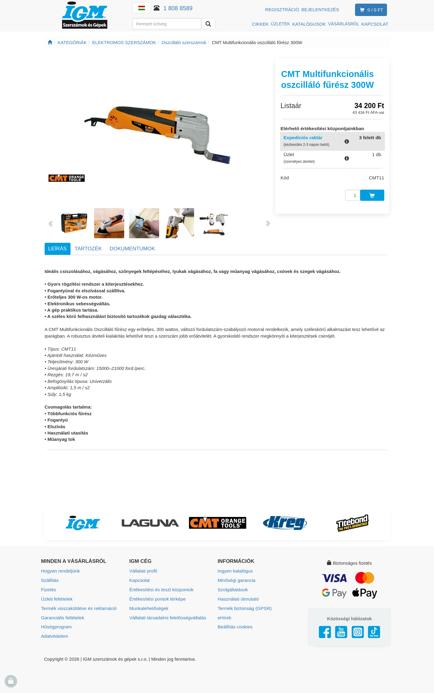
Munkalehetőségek (148, 607)
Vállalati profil (142, 570)
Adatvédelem (54, 634)
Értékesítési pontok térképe (156, 598)
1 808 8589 (178, 8)
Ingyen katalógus (235, 570)
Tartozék (88, 248)
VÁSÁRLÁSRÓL (343, 23)
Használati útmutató (238, 598)
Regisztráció (282, 9)
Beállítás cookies (235, 625)
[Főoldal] (50, 42)
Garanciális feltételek (62, 616)
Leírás (57, 248)
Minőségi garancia (236, 579)
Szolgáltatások (232, 589)
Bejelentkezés (320, 9)
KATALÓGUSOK (309, 24)
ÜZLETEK (280, 23)
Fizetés (48, 589)
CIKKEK (260, 24)
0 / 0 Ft (370, 10)
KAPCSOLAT (374, 24)
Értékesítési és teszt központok (160, 589)
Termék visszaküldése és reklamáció (77, 607)
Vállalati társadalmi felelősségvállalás (166, 616)
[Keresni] (208, 23)
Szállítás (49, 579)
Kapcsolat (139, 579)
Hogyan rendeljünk (60, 570)
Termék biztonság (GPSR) (244, 607)
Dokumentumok (132, 248)
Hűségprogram (56, 625)
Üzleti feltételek (56, 598)
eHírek (224, 616)
